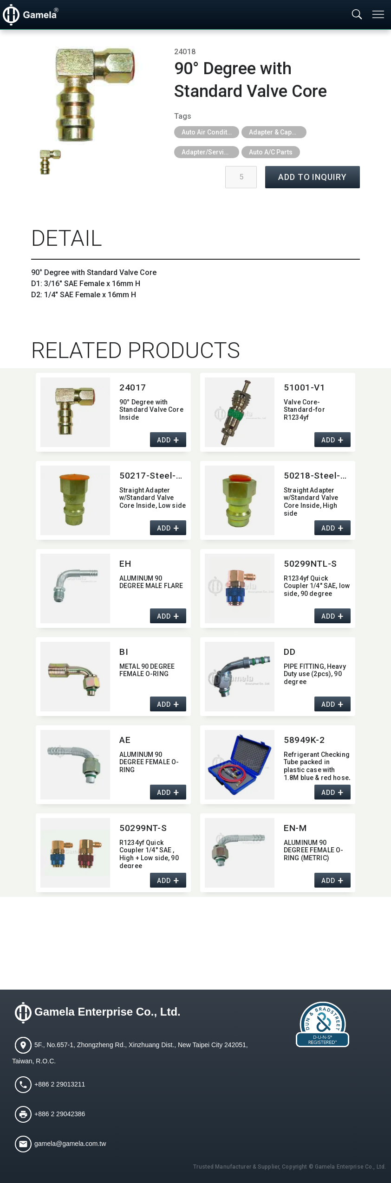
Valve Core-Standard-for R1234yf (304, 410)
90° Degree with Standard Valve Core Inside (151, 410)
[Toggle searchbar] (357, 15)
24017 (132, 387)
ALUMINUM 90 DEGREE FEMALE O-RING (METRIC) (313, 850)
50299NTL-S (310, 563)
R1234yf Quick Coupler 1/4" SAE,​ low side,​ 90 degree (317, 586)
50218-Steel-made (317, 475)
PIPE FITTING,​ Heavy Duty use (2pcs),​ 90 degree (315, 674)
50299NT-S (143, 828)
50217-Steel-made (152, 475)
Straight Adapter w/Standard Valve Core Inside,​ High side (311, 501)
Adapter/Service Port (210, 152)
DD (289, 651)
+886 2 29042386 (59, 1114)
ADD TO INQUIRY (312, 177)
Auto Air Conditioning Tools (210, 132)
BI (123, 651)
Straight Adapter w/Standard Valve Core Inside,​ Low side (152, 498)
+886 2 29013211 (59, 1084)
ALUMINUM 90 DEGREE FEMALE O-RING (149, 762)
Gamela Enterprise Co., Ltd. (107, 1011)
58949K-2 (304, 740)
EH (125, 563)
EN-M (295, 828)
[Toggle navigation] (379, 14)
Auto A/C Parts (271, 152)
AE (124, 740)
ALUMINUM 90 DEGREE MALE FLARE (151, 582)
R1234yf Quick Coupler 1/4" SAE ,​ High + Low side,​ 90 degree (149, 853)
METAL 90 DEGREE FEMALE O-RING (147, 670)
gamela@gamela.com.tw (70, 1143)
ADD (163, 440)
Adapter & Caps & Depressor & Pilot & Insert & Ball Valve (277, 132)
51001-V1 (305, 387)
